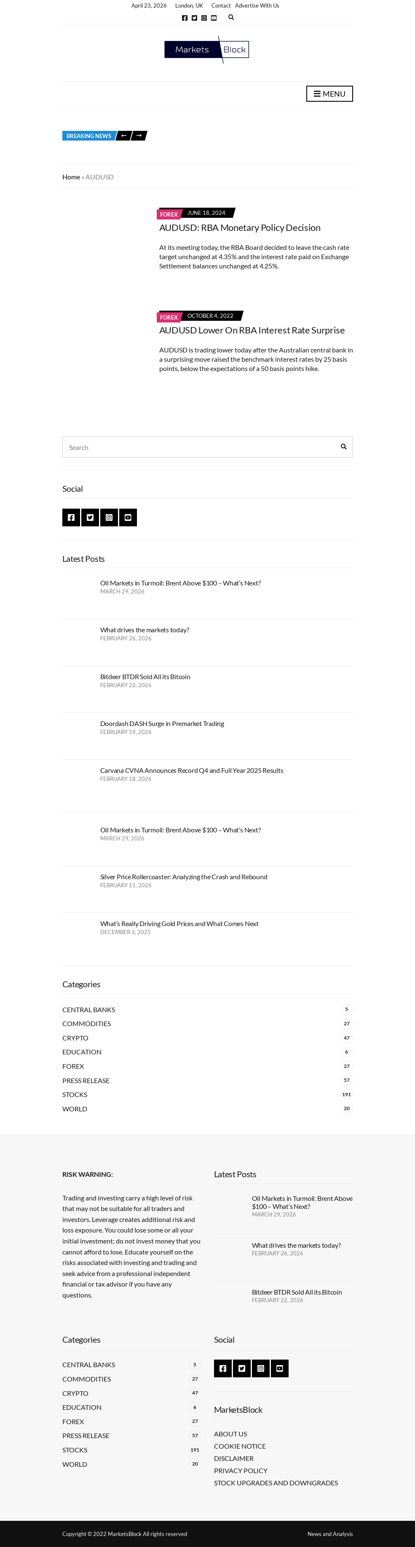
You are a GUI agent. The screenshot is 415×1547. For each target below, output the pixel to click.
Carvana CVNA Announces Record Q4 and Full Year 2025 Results (192, 770)
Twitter (194, 18)
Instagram (204, 18)
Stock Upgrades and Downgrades (276, 1483)
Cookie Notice (240, 1446)
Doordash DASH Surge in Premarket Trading (162, 723)
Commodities (86, 1023)
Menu (329, 94)
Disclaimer (234, 1458)
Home (71, 177)
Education (82, 1052)
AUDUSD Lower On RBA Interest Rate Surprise (252, 330)
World (74, 1109)
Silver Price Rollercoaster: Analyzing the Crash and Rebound (184, 876)
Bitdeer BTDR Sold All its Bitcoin (145, 676)
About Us (230, 1434)
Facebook (185, 18)
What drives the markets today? (144, 630)
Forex (169, 214)
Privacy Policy (241, 1470)
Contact (221, 5)
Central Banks (88, 1009)
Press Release (86, 1080)
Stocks (74, 1094)
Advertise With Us (257, 5)
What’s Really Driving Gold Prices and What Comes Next (179, 923)
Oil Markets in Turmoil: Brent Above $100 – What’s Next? (180, 583)
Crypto (75, 1038)
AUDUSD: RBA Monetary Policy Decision (240, 227)
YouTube (214, 18)
